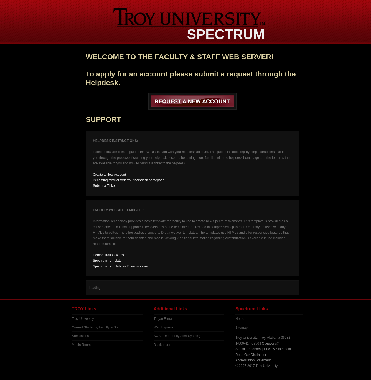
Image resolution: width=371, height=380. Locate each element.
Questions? (270, 343)
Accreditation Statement (253, 360)
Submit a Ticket (104, 186)
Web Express (163, 327)
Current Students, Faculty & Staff (96, 327)
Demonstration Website (110, 255)
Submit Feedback (248, 349)
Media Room (81, 345)
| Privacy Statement (276, 349)
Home (239, 319)
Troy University (83, 319)
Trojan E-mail (163, 319)
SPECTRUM (226, 34)
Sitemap (241, 328)
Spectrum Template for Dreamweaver (120, 266)
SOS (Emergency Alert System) (177, 336)
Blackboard (162, 345)
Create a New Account (109, 175)
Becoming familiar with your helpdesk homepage (128, 180)
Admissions (80, 336)
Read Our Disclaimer (250, 355)
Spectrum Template (107, 260)
